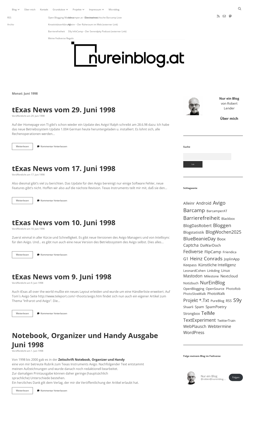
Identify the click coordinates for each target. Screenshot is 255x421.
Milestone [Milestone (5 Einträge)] (211, 264)
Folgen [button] (235, 365)
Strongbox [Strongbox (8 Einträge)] (191, 301)
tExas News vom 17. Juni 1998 (63, 156)
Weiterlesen (24, 135)
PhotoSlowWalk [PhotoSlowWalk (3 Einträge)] (194, 281)
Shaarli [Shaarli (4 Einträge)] (188, 294)
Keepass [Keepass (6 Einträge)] (190, 252)
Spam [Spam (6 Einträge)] (199, 294)
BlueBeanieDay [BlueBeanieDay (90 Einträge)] (199, 226)
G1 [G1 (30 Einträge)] (185, 246)
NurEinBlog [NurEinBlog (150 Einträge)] (212, 270)
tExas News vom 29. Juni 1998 (63, 97)
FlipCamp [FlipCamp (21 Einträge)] (212, 239)
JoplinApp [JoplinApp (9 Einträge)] (232, 246)
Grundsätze (59, 9)
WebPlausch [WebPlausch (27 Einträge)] (194, 314)
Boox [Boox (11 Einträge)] (221, 226)
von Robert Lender (229, 91)
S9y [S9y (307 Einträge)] (237, 287)
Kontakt (44, 9)
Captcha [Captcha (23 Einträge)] (191, 233)
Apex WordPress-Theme (115, 416)
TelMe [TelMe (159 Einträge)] (208, 300)
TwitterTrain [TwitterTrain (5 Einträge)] (226, 308)
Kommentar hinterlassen (54, 134)
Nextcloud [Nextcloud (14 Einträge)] (229, 263)
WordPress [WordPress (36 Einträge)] (193, 320)
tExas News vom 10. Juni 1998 (63, 210)
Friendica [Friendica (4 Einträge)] (229, 239)
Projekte (77, 9)
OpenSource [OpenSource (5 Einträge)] (215, 276)
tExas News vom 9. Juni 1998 (61, 264)
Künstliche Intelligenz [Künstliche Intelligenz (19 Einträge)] (217, 252)
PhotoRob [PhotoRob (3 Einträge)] (233, 276)
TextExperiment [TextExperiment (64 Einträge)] (199, 308)
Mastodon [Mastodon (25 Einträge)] (192, 263)
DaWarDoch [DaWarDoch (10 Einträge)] (210, 233)
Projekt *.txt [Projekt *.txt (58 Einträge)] (196, 288)
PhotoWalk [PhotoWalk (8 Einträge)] (216, 281)
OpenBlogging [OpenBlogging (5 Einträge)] (193, 276)
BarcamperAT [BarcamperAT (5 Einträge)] (217, 198)
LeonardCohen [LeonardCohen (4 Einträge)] (194, 258)
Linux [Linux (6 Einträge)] (225, 258)
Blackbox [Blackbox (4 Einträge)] (228, 206)
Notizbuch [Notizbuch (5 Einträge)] (190, 271)
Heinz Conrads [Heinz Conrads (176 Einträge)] (206, 246)
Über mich (29, 9)
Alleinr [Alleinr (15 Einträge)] (189, 191)
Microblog (114, 9)
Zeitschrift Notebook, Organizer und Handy (91, 347)
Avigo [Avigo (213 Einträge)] (219, 190)
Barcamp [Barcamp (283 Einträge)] (194, 197)
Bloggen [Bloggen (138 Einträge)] (222, 213)
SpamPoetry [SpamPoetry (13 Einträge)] (216, 294)
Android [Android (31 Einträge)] (203, 191)
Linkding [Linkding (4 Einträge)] (213, 258)
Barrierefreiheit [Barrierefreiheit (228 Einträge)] (201, 205)
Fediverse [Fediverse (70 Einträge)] (193, 239)
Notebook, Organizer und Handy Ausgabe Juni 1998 (85, 327)
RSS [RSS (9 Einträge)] (229, 288)
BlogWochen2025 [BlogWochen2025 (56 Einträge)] (223, 220)
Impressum (95, 9)
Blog (14, 9)
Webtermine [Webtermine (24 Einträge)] (219, 314)
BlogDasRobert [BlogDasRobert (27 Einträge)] (197, 213)
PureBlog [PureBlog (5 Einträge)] (217, 288)
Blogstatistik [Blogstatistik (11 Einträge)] (193, 220)
